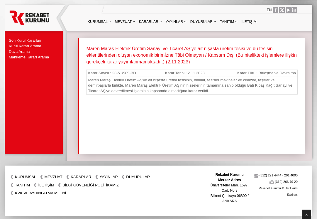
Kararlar (150, 22)
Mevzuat (125, 22)
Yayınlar (176, 22)
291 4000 (291, 175)
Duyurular (203, 22)
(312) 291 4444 (271, 175)
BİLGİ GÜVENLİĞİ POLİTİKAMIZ (90, 185)
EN (269, 10)
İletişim (249, 22)
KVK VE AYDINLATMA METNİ (40, 193)
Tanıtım (229, 22)
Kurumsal (99, 22)
